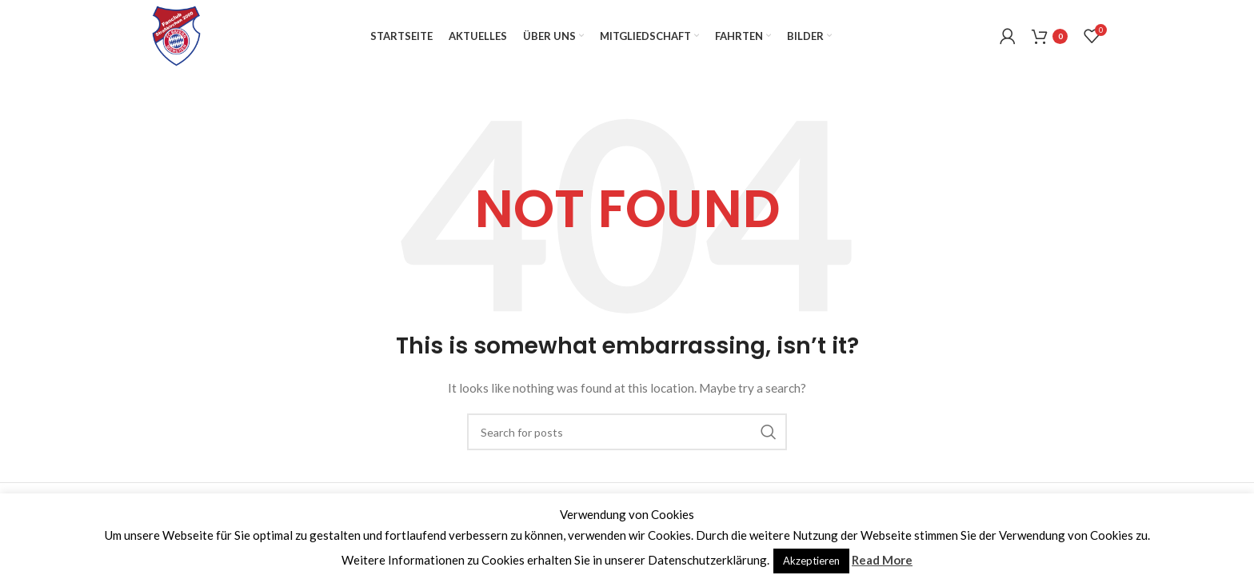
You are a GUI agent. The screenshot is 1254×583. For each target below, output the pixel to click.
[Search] (627, 431)
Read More (882, 560)
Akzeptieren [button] (811, 560)
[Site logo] (176, 35)
